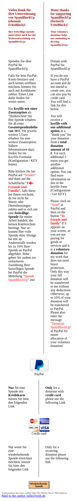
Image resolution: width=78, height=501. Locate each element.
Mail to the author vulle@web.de (24, 495)
